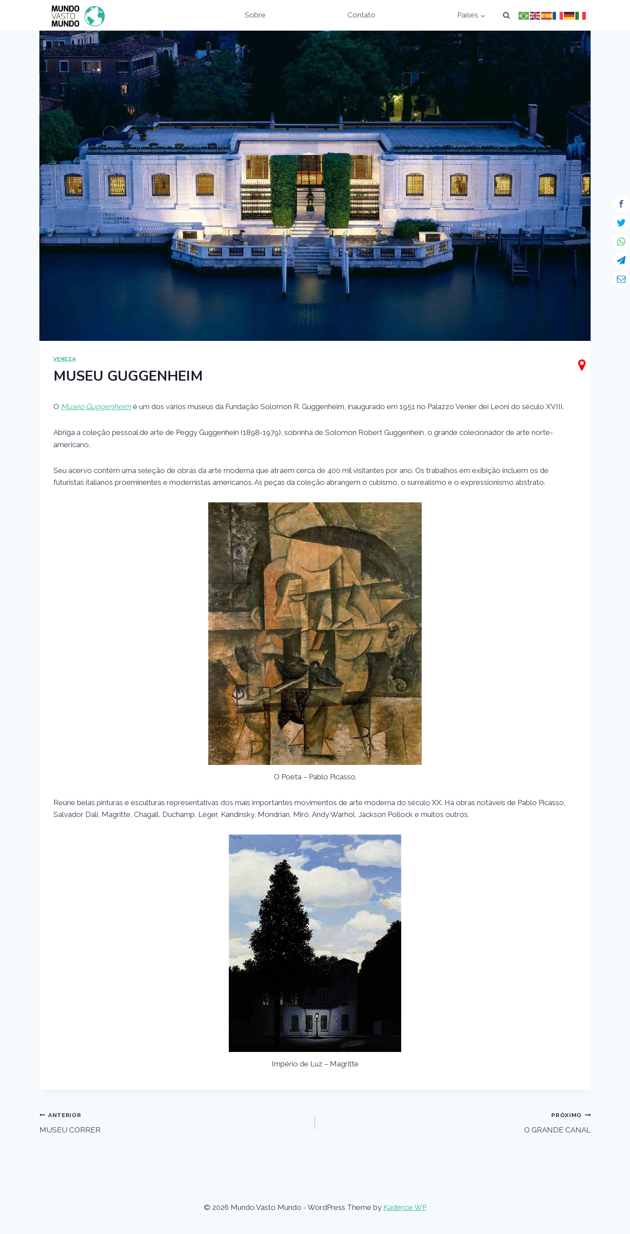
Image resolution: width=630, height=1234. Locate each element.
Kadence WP (405, 1207)
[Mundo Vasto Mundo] (76, 15)
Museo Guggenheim (96, 406)
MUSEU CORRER (173, 1122)
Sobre (255, 15)
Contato (361, 15)
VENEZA (64, 359)
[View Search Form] (506, 15)
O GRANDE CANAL (456, 1122)
